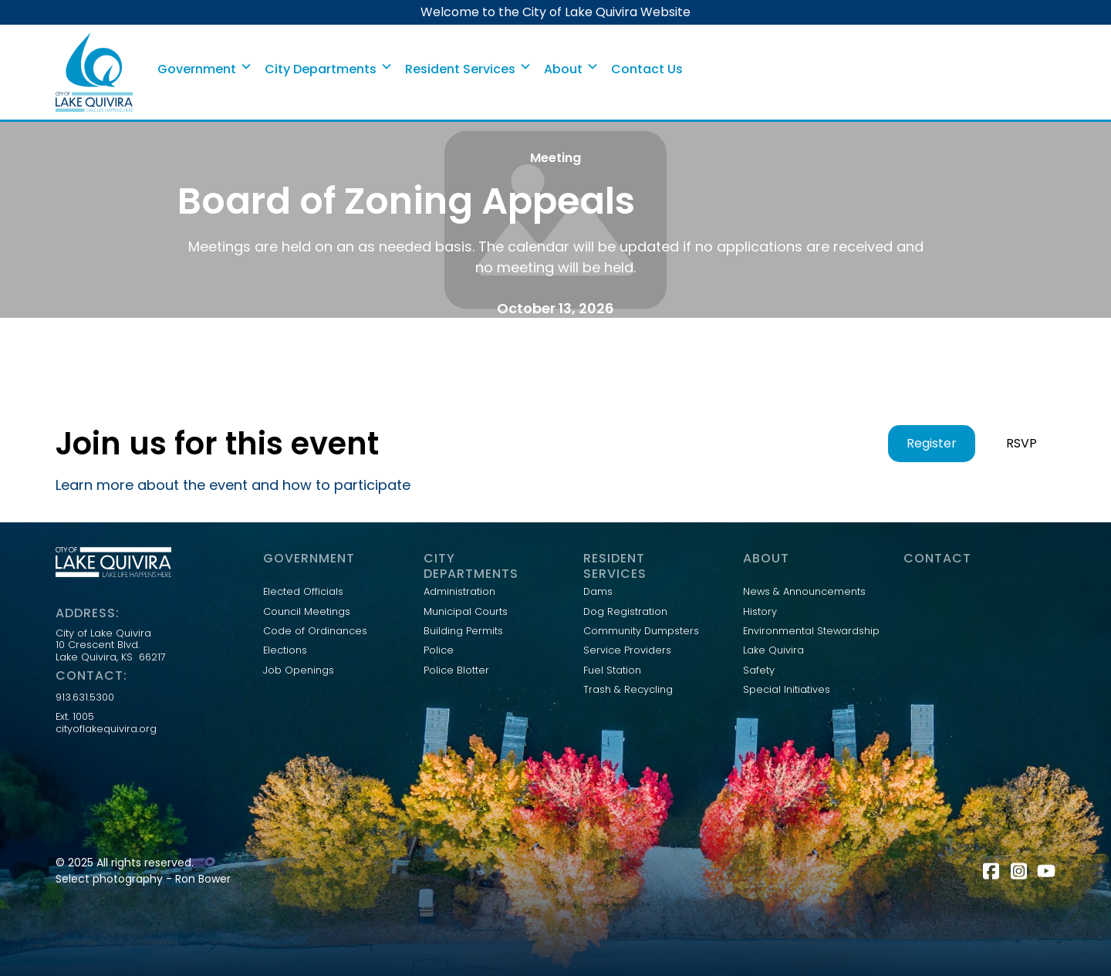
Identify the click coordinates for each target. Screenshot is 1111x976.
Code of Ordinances (315, 631)
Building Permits (463, 631)
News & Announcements (804, 592)
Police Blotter (456, 670)
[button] (204, 69)
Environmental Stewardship (811, 631)
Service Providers (627, 650)
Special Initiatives (786, 690)
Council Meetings (306, 612)
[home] (94, 71)
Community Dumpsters (641, 631)
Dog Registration (625, 612)
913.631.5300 (85, 697)
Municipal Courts (466, 612)
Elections (285, 650)
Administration (459, 592)
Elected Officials (303, 592)
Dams (598, 592)
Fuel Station (612, 670)
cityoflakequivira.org (106, 729)
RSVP (1021, 443)
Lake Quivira (773, 650)
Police (439, 650)
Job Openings (298, 670)
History (760, 612)
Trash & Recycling (628, 690)
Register (932, 443)
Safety (759, 670)
